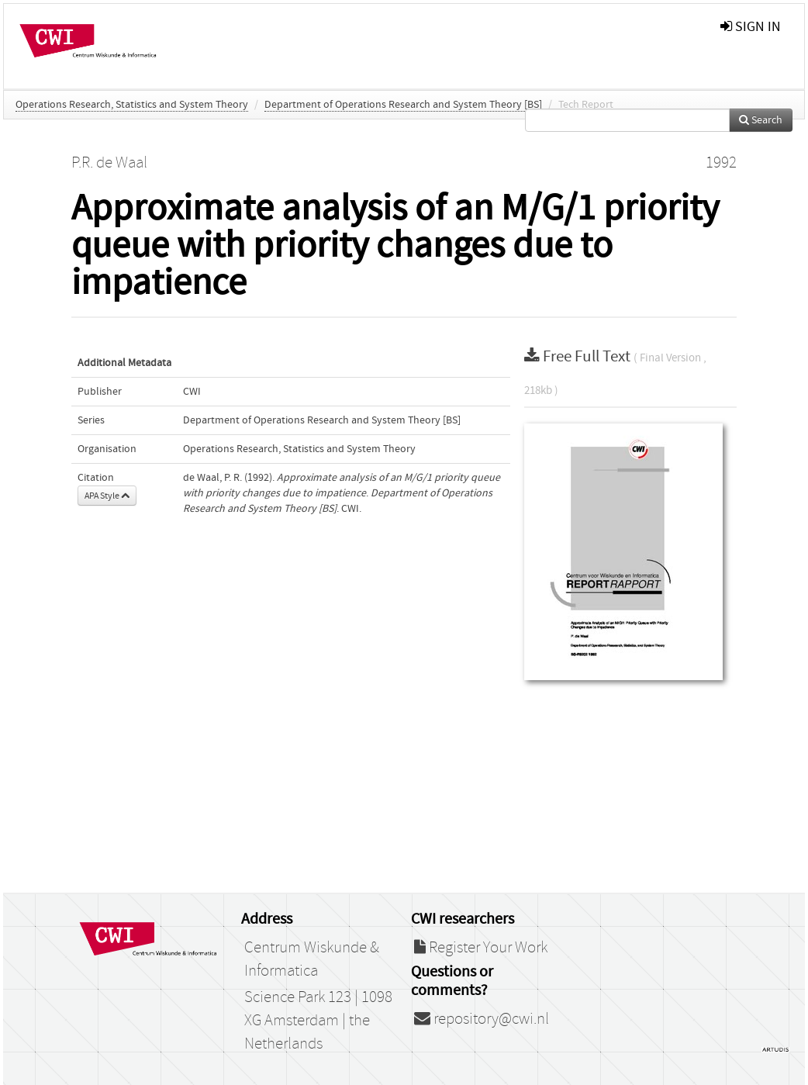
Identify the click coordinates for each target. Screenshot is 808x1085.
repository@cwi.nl (481, 1019)
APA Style (107, 495)
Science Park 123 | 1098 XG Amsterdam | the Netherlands (318, 1020)
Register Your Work (480, 947)
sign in (750, 27)
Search (760, 120)
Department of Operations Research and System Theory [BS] (403, 104)
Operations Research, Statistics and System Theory (132, 104)
